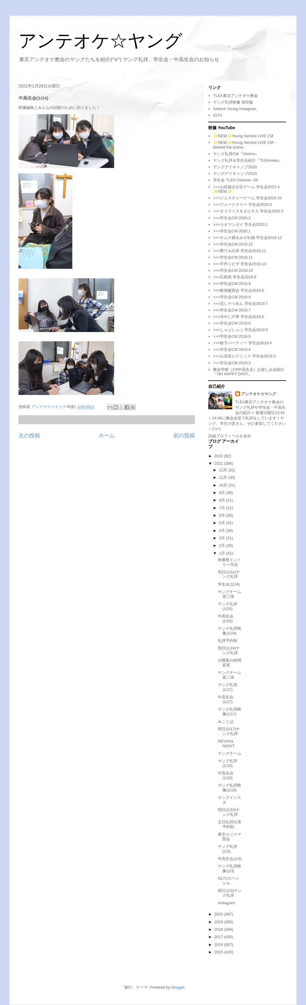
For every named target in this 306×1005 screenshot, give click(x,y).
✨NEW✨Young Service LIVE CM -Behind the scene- (244, 144)
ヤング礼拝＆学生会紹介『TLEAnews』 (247, 160)
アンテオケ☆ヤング (100, 41)
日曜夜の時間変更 (229, 662)
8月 (222, 500)
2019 (219, 922)
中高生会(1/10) (225, 775)
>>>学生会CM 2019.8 (231, 297)
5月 (222, 523)
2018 (219, 929)
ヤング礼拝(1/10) (227, 763)
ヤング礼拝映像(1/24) (229, 630)
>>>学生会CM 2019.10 (233, 270)
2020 (219, 914)
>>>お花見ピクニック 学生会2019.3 (244, 356)
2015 (219, 952)
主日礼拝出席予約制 (229, 824)
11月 (223, 477)
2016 (219, 944)
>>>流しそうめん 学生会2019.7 (240, 303)
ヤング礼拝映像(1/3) (229, 868)
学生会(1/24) (229, 584)
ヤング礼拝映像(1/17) (229, 711)
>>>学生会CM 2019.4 (231, 349)
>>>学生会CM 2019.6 (231, 323)
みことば (225, 721)
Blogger (177, 987)
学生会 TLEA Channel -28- (236, 180)
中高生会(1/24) (225, 618)
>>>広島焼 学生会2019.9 (234, 277)
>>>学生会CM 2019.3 (231, 363)
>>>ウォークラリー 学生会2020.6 (242, 204)
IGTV (217, 115)
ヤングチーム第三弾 (229, 594)
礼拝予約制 (227, 640)
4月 (222, 530)
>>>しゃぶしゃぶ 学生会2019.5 (240, 330)
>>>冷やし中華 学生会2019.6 (238, 316)
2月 (222, 545)
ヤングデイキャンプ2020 (235, 167)
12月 (223, 470)
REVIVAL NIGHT (226, 743)
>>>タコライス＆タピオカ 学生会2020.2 (248, 211)
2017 (219, 937)
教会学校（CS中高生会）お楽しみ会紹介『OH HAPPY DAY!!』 (248, 371)
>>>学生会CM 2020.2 (231, 218)
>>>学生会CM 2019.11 (233, 257)
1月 (222, 553)
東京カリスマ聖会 (229, 836)
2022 (219, 456)
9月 (222, 492)
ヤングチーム (229, 753)
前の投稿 (184, 436)
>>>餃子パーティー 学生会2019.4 (242, 343)
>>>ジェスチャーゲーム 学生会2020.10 (247, 198)
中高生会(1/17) (225, 699)
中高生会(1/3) (229, 858)
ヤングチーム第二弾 (229, 675)
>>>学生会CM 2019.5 (231, 336)
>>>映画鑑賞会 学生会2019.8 (238, 290)
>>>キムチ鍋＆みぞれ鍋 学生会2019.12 (247, 237)
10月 (223, 485)
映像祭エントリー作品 (229, 562)
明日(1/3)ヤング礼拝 (229, 893)
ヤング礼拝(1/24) (227, 606)
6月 (222, 515)
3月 (222, 538)
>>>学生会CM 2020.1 (231, 231)
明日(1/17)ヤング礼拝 (229, 731)
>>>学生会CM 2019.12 (233, 244)
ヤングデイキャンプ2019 (235, 173)
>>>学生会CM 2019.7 (231, 310)
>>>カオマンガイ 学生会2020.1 (240, 224)
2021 (219, 463)
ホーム (107, 436)
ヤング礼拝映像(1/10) (229, 787)
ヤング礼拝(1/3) (227, 848)
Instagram (226, 903)
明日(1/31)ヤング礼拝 (229, 574)
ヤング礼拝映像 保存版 (233, 102)
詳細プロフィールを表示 (229, 436)
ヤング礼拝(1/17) (227, 687)
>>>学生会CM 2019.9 (231, 283)
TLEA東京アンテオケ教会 (235, 95)
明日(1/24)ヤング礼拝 (229, 650)
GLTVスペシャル (228, 880)
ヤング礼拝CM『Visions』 (236, 154)
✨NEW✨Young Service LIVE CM (243, 136)
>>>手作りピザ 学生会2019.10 (239, 264)
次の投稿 (29, 436)
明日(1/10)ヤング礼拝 (229, 812)
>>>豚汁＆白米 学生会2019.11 (239, 250)
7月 (222, 508)
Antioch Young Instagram (234, 108)
